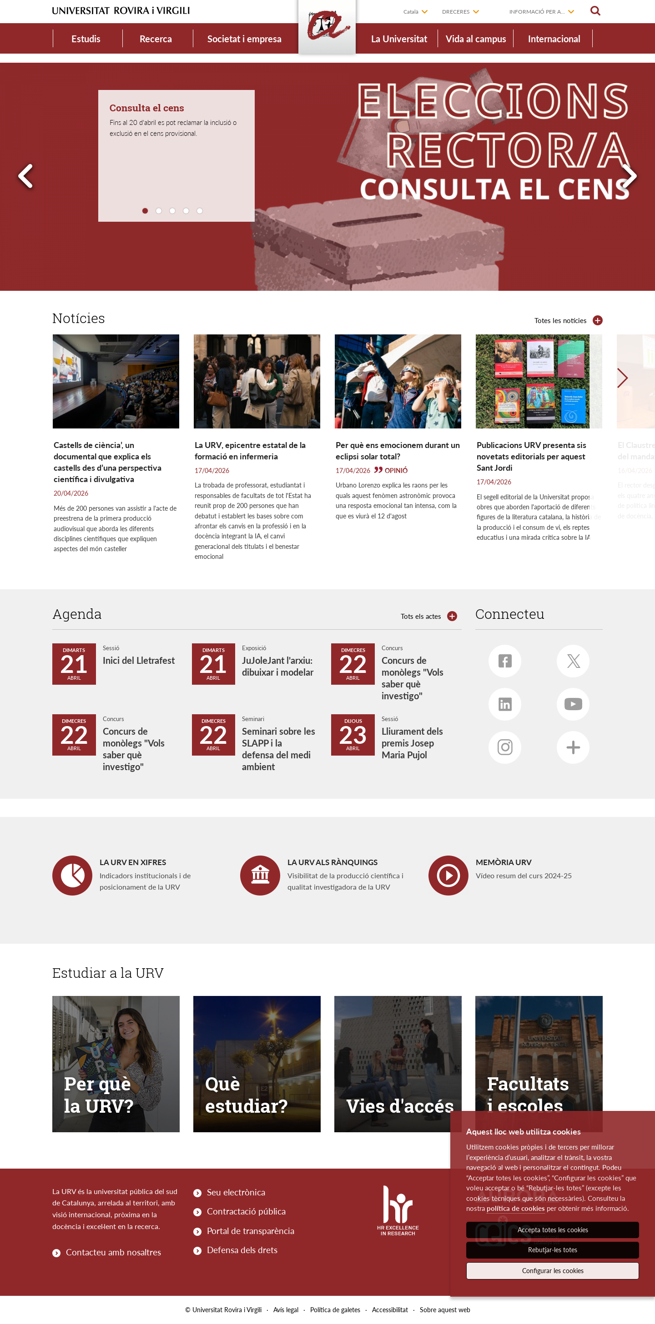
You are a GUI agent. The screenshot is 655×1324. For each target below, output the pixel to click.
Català (410, 11)
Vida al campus (476, 38)
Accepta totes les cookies (553, 1230)
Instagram (501, 744)
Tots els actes (421, 616)
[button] (622, 453)
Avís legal (285, 1310)
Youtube (569, 700)
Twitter (569, 658)
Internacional (554, 38)
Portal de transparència (250, 1230)
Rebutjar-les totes (552, 1250)
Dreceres (456, 11)
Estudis (86, 38)
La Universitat (399, 38)
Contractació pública (246, 1211)
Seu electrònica (236, 1192)
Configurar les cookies (553, 1270)
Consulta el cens (147, 107)
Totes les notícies (560, 320)
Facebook (500, 657)
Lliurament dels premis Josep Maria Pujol (412, 743)
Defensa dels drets (242, 1249)
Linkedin (500, 700)
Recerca (156, 38)
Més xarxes (568, 743)
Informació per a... (537, 11)
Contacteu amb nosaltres (113, 1252)
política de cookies (516, 1208)
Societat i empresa (244, 38)
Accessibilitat (390, 1310)
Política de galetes (335, 1310)
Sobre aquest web (445, 1310)
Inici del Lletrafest (139, 660)
